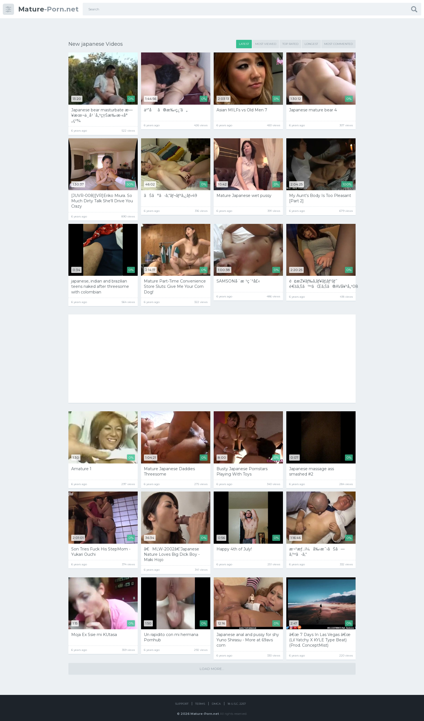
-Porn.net (48, 9)
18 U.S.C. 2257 (236, 699)
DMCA (216, 699)
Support (181, 699)
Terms (200, 699)
